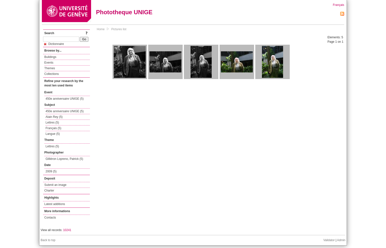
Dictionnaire (54, 44)
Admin (341, 240)
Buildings (50, 57)
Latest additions (54, 204)
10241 (67, 230)
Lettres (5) (52, 122)
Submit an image (55, 185)
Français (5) (53, 128)
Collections (51, 74)
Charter (49, 190)
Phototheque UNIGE (124, 12)
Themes (49, 68)
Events (48, 62)
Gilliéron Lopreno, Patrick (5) (64, 159)
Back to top (48, 240)
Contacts (50, 217)
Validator (329, 240)
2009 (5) (51, 171)
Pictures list (118, 29)
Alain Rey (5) (54, 117)
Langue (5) (53, 134)
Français (338, 5)
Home (101, 29)
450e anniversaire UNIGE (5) (65, 98)
